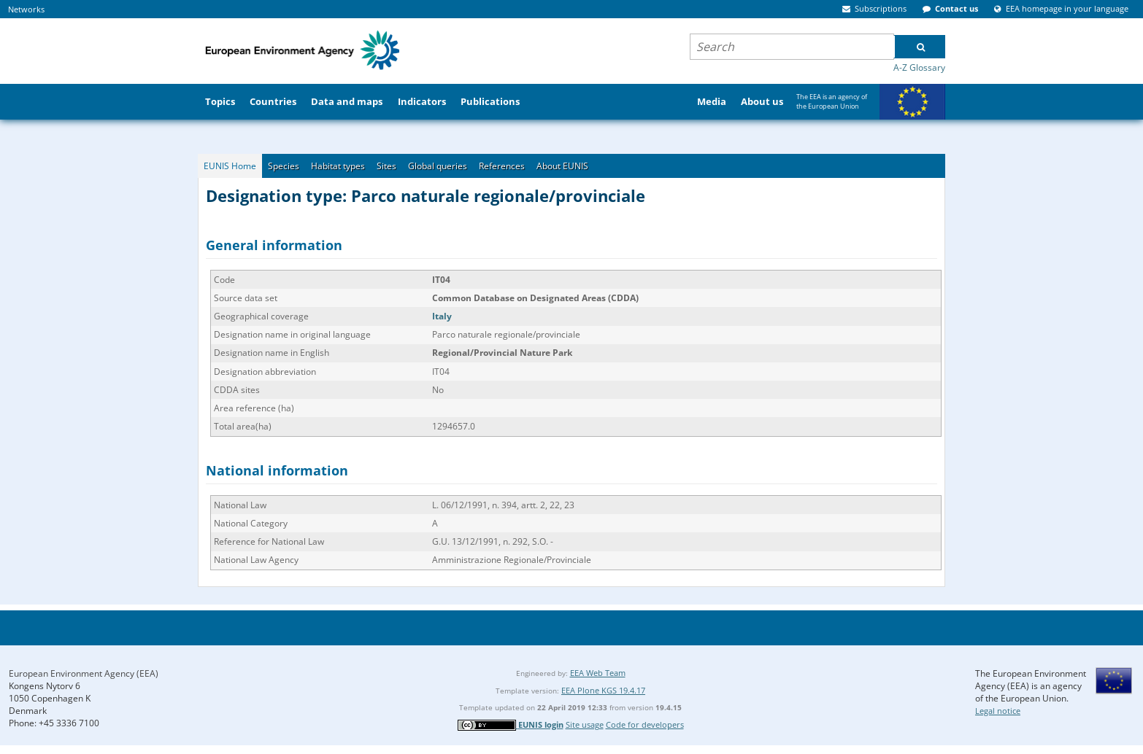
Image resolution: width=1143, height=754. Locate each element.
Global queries (437, 166)
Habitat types (338, 166)
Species (283, 166)
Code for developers (645, 724)
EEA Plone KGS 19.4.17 (603, 690)
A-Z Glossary (919, 67)
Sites (386, 166)
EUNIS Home (230, 166)
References (502, 166)
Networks (26, 9)
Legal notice (997, 710)
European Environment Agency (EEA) (83, 673)
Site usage (585, 724)
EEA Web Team (598, 672)
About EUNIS (562, 166)
